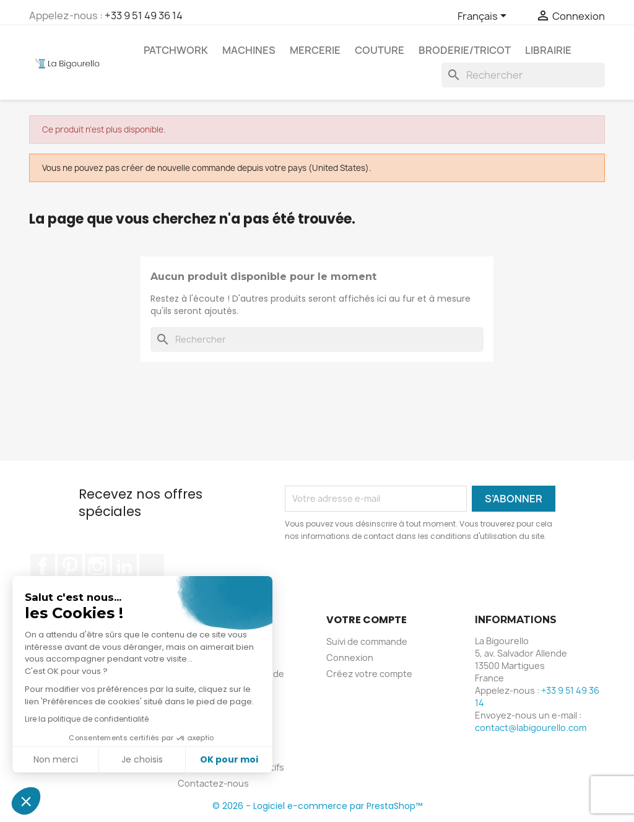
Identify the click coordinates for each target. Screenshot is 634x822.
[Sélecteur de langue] (484, 16)
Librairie (548, 50)
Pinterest (70, 566)
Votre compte (366, 620)
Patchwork (176, 50)
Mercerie (315, 50)
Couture (379, 50)
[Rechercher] (523, 75)
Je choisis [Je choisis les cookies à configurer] (142, 759)
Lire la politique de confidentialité (87, 719)
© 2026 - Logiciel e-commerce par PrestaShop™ (317, 806)
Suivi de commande (366, 641)
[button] (26, 801)
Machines (249, 50)
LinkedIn (124, 566)
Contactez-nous (213, 783)
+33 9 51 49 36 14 (144, 15)
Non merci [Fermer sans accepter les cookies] (55, 759)
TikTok (151, 566)
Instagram (97, 566)
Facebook (42, 566)
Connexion (349, 657)
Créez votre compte (369, 674)
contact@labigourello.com (530, 727)
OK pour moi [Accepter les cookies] (229, 759)
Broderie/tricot (465, 50)
